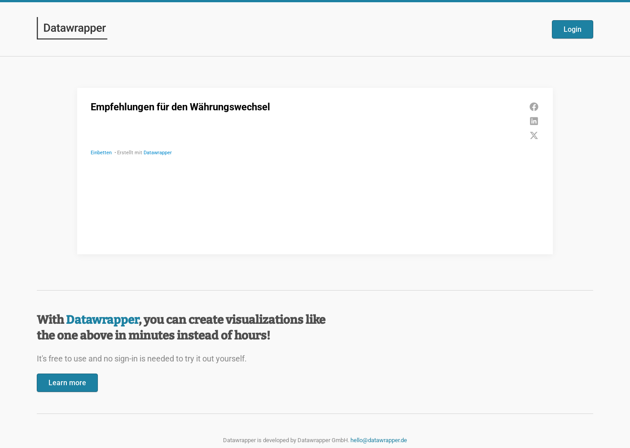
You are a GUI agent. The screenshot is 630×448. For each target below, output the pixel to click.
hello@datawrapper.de (378, 440)
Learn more (67, 382)
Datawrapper (102, 320)
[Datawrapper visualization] (315, 170)
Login (573, 29)
